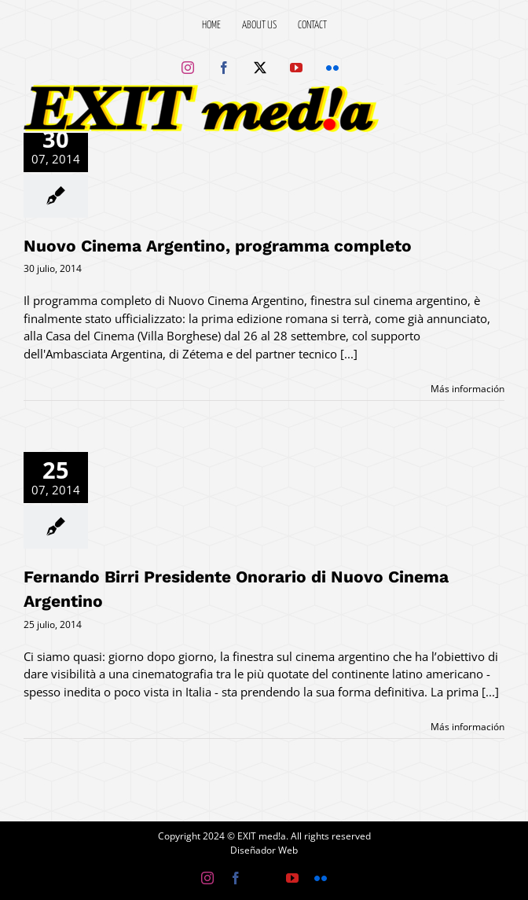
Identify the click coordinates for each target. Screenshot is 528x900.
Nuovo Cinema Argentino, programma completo (218, 245)
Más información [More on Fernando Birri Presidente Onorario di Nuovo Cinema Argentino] (467, 726)
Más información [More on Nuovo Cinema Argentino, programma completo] (467, 388)
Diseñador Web (264, 850)
